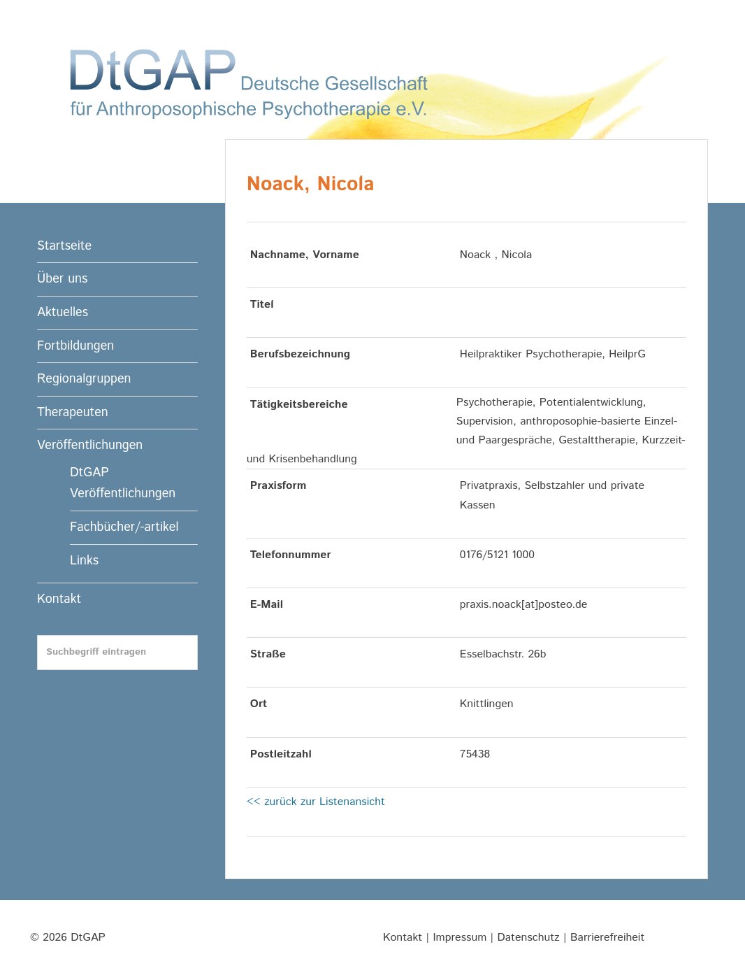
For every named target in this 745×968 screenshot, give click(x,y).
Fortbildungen (75, 346)
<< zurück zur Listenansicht (316, 802)
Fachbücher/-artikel (124, 527)
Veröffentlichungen (90, 445)
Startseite (64, 246)
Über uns (62, 279)
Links (84, 561)
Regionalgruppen (84, 379)
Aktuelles (62, 313)
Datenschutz (529, 938)
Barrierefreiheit (607, 938)
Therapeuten (72, 413)
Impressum (459, 938)
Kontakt (59, 599)
